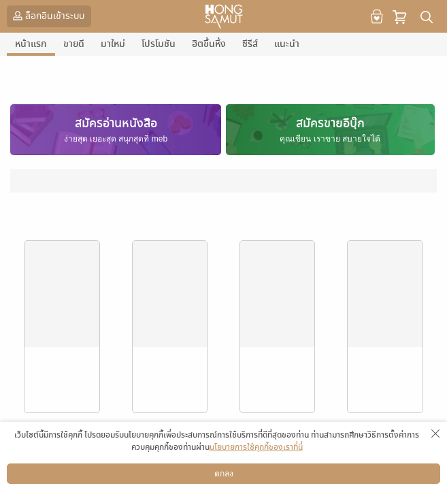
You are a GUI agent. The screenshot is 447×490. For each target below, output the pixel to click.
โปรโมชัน (159, 44)
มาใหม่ (113, 44)
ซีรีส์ (250, 44)
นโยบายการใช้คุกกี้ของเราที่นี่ (256, 447)
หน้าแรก (31, 44)
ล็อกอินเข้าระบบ (47, 15)
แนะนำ (286, 44)
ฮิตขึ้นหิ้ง (209, 44)
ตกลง (223, 473)
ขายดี (73, 44)
